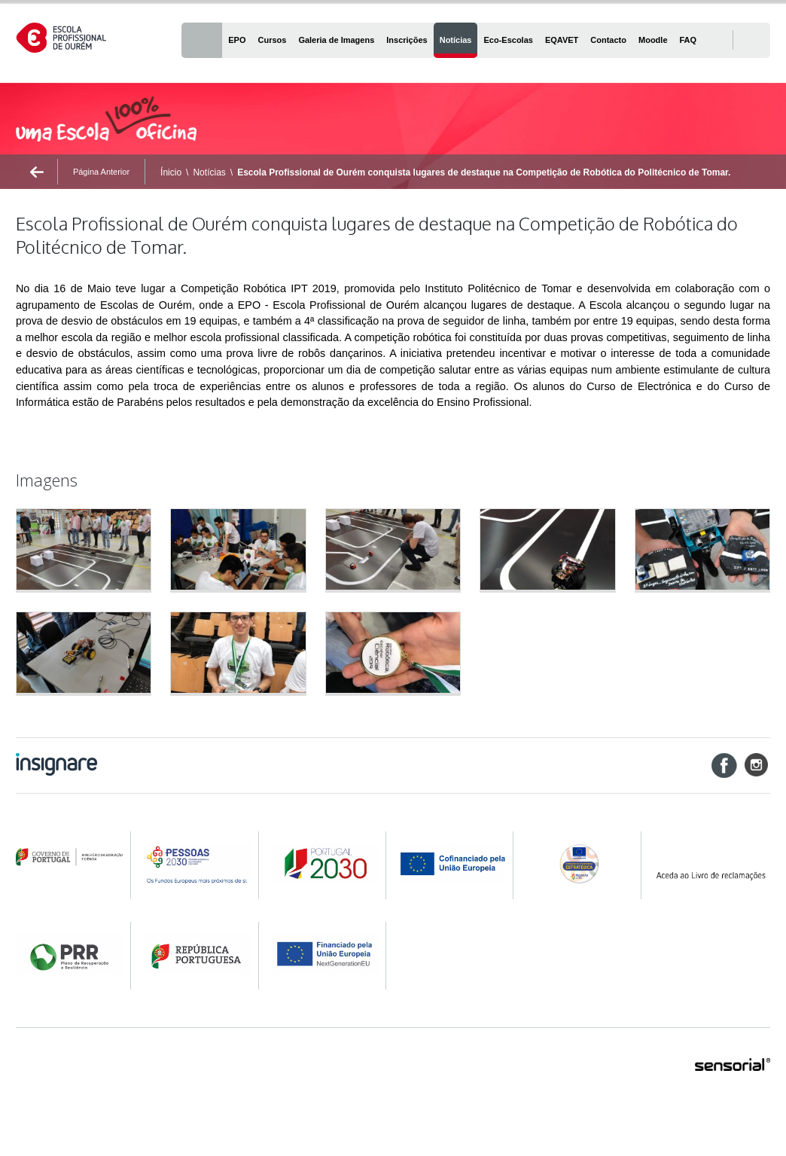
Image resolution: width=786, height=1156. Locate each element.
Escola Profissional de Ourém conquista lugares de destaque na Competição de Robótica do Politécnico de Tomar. (483, 172)
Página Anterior (101, 171)
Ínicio (170, 172)
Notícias (209, 172)
